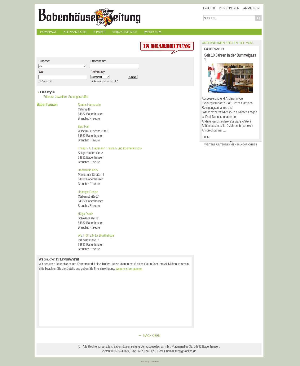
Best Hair (83, 126)
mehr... (206, 137)
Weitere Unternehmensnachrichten (230, 144)
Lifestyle (47, 92)
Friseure (48, 97)
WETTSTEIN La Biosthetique (96, 235)
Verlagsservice (124, 32)
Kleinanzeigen (75, 32)
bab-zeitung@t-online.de (181, 351)
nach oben (151, 336)
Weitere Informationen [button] (129, 268)
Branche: (44, 61)
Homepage (48, 32)
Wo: (40, 72)
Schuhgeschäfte (78, 97)
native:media (154, 362)
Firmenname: (98, 61)
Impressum (152, 32)
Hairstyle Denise (88, 192)
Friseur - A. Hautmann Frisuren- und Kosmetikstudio (110, 148)
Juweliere (61, 97)
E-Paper (209, 8)
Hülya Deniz (85, 214)
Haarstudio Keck (88, 170)
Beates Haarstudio (89, 105)
